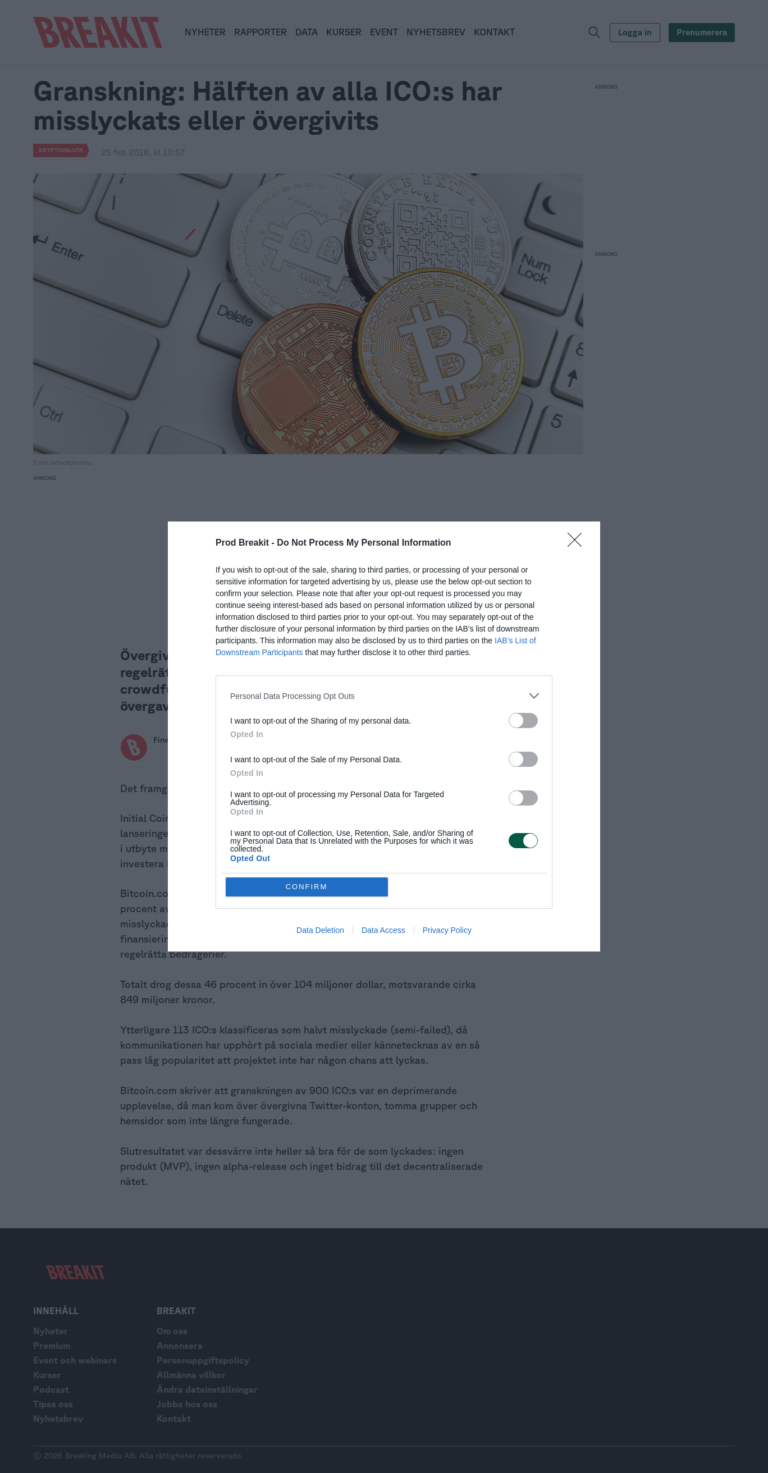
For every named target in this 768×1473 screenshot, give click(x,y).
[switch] (523, 720)
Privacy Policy (447, 930)
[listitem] (384, 696)
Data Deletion (320, 930)
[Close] (578, 543)
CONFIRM (307, 886)
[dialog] (384, 736)
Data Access (383, 930)
